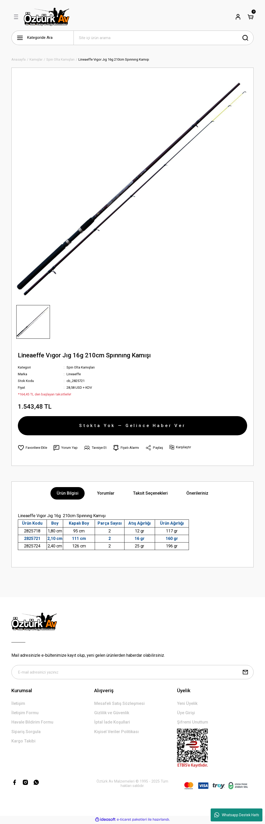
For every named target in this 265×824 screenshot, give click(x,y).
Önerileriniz (197, 493)
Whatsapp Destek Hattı (236, 815)
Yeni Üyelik (187, 704)
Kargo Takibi (23, 741)
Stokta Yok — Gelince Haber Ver (132, 425)
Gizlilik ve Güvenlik (111, 713)
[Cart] (250, 16)
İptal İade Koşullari (112, 722)
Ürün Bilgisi (67, 493)
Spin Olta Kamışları (81, 367)
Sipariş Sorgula (26, 732)
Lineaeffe (74, 374)
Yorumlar (105, 493)
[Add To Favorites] (32, 448)
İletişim (18, 704)
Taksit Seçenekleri (150, 493)
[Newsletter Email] (132, 673)
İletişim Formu (25, 713)
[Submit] (245, 673)
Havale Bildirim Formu (32, 722)
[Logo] (46, 17)
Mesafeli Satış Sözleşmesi (119, 704)
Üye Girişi (186, 713)
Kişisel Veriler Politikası (116, 732)
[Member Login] (238, 16)
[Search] (163, 38)
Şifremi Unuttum (192, 722)
